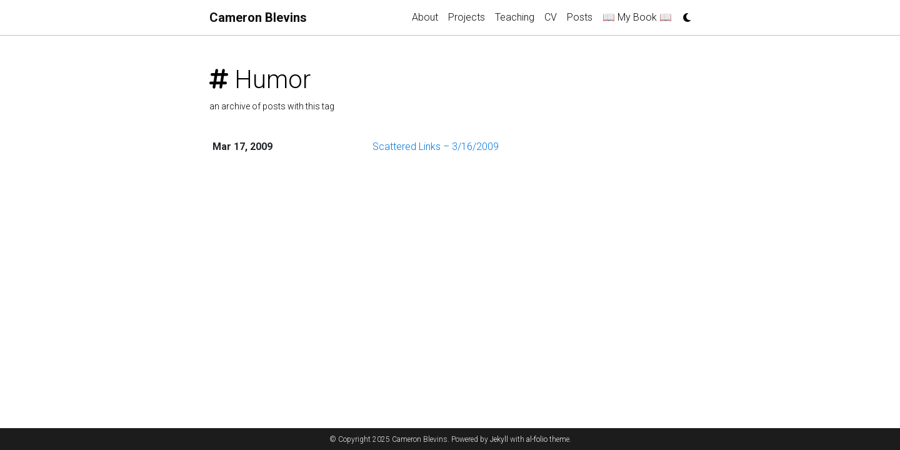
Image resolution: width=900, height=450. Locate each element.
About (425, 17)
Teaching (514, 17)
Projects (466, 17)
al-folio (537, 439)
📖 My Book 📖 (637, 17)
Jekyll (499, 439)
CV (550, 17)
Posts (579, 17)
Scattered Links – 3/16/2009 (435, 146)
